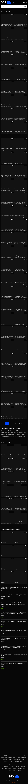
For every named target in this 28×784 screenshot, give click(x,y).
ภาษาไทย (4, 768)
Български (21, 759)
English (10, 759)
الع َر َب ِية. (6, 755)
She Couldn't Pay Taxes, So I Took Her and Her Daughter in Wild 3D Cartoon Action (13, 647)
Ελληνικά (9, 770)
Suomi (19, 768)
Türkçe (11, 761)
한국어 (9, 768)
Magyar (19, 770)
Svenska (13, 757)
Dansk (23, 768)
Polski (22, 755)
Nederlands (21, 764)
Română (5, 759)
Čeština (14, 770)
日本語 (14, 768)
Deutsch (16, 759)
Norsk (22, 766)
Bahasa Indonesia (5, 757)
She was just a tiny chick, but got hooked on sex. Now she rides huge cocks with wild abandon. (14, 603)
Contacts (14, 782)
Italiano (12, 766)
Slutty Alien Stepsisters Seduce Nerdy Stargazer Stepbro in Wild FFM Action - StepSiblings (13, 612)
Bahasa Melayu (7, 764)
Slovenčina (14, 764)
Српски (17, 766)
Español (24, 757)
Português (12, 755)
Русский (19, 757)
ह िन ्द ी (20, 761)
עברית (18, 755)
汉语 (16, 761)
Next (20, 423)
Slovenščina (6, 766)
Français (6, 761)
